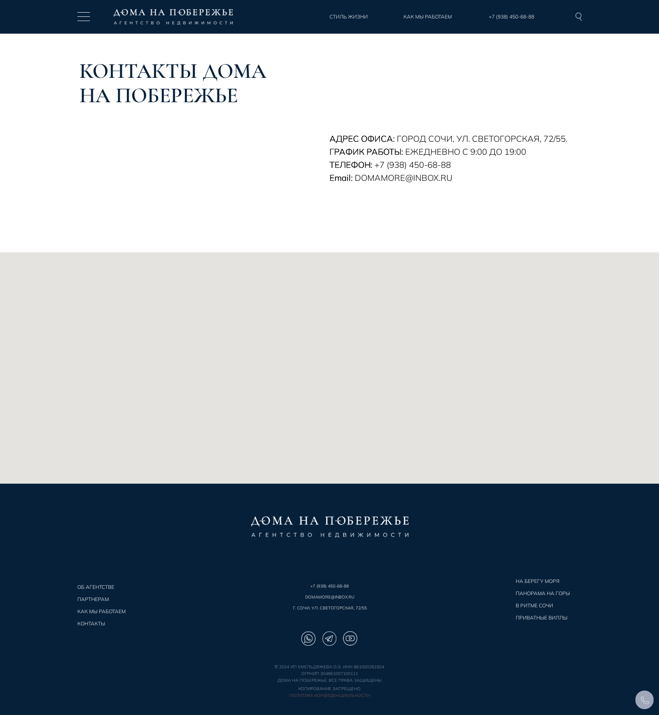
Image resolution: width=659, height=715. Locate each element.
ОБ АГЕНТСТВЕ (95, 587)
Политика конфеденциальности (329, 695)
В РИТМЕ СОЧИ (534, 605)
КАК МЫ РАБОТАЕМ (101, 611)
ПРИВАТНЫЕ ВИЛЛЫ (541, 617)
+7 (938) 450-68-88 (329, 586)
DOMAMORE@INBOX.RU (329, 597)
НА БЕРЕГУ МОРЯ (537, 581)
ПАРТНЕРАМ (93, 599)
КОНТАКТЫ (91, 623)
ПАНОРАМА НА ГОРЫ (543, 593)
